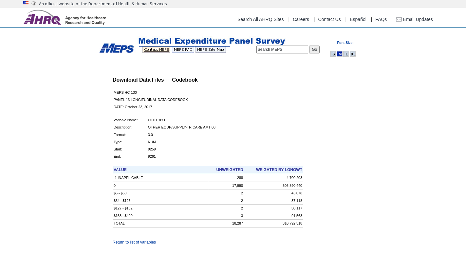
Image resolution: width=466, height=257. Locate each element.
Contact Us (329, 19)
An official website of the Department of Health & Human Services (103, 4)
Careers (301, 19)
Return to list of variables (134, 242)
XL (353, 54)
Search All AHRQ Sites (260, 19)
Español (358, 19)
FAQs (381, 19)
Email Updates (414, 19)
